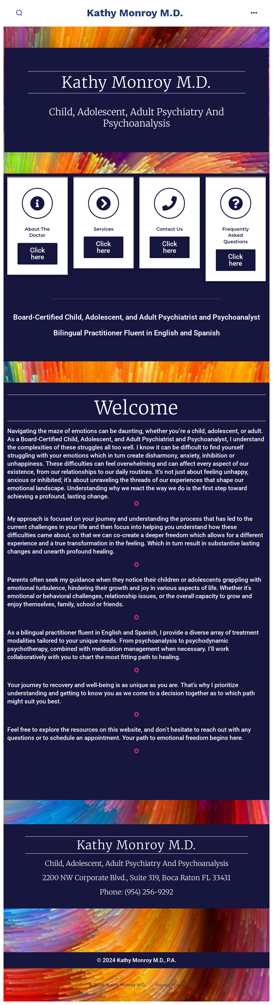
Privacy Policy (169, 985)
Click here (37, 265)
